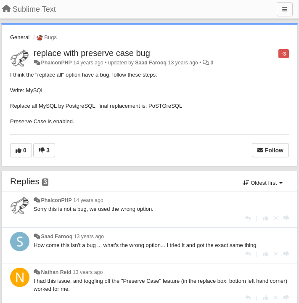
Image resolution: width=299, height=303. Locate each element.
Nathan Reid (56, 272)
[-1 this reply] (286, 218)
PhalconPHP (56, 63)
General (19, 37)
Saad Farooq (151, 63)
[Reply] (248, 218)
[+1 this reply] (265, 218)
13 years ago (89, 236)
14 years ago (88, 200)
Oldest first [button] (263, 183)
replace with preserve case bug (92, 53)
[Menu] (285, 9)
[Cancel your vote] (276, 218)
